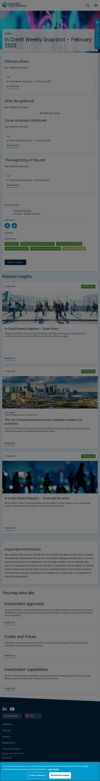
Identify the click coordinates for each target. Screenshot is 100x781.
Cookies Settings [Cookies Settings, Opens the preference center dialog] (37, 775)
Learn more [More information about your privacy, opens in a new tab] (53, 769)
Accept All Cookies (60, 775)
